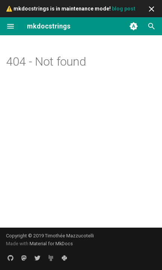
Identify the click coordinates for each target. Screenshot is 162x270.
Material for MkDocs (51, 243)
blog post (123, 9)
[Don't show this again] (151, 9)
